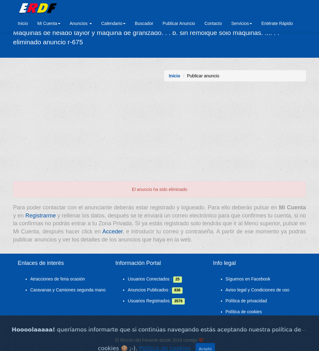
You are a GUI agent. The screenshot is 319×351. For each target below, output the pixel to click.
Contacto (213, 23)
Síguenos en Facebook (248, 278)
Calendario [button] (113, 23)
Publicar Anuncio (179, 23)
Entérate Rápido (277, 23)
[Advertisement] (159, 134)
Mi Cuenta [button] (48, 23)
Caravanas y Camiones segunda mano (68, 289)
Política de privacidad (246, 300)
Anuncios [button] (81, 23)
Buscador (144, 23)
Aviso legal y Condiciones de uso (257, 289)
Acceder (112, 231)
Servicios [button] (241, 23)
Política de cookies (244, 311)
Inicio (23, 23)
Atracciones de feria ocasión (57, 278)
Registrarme (40, 215)
